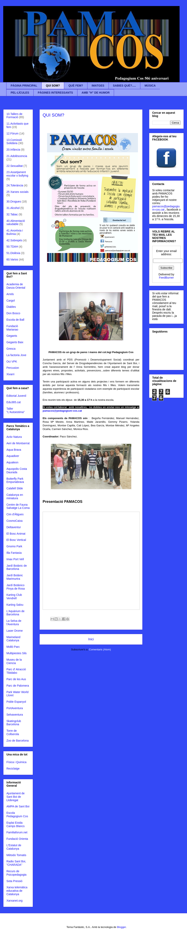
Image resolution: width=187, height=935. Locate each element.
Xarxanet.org (14, 900)
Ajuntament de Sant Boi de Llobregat (15, 797)
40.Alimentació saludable (15, 222)
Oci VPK (11, 361)
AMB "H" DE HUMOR (96, 92)
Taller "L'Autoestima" (15, 410)
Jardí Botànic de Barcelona (16, 567)
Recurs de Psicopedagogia (16, 873)
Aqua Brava (13, 449)
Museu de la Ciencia (14, 661)
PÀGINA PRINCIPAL (24, 85)
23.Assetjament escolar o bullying (17, 173)
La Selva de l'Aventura (13, 622)
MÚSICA (150, 85)
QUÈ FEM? (75, 85)
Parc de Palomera (17, 685)
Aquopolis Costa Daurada (16, 470)
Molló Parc (13, 646)
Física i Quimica (16, 762)
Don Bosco (13, 313)
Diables (11, 306)
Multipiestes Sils (16, 653)
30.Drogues (13, 201)
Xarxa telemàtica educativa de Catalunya (16, 891)
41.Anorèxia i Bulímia (14, 232)
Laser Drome (14, 630)
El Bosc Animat (15, 533)
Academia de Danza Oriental (15, 286)
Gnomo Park (14, 546)
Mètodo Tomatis (16, 855)
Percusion (12, 367)
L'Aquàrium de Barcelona (15, 613)
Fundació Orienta (17, 838)
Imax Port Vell (15, 559)
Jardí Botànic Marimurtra (14, 577)
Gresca (10, 348)
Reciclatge (13, 768)
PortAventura (14, 708)
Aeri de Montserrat (18, 443)
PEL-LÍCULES (20, 92)
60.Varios (12, 259)
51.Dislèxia (13, 253)
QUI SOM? (53, 85)
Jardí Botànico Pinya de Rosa (15, 587)
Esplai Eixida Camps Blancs (15, 824)
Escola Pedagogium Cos (17, 814)
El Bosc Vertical (16, 539)
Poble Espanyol (16, 701)
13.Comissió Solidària (14, 141)
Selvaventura (14, 714)
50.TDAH (12, 246)
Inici (91, 639)
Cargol (10, 300)
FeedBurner (166, 277)
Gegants (11, 335)
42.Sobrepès (14, 240)
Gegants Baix (14, 342)
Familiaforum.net (16, 832)
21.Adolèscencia (16, 156)
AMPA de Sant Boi (17, 806)
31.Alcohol (13, 208)
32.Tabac (12, 214)
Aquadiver (12, 456)
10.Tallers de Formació (14, 115)
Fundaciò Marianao (12, 327)
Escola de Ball (15, 319)
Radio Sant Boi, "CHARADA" (16, 863)
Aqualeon (12, 462)
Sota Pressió (14, 881)
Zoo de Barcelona (17, 740)
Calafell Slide (14, 488)
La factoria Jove (16, 355)
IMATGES (98, 85)
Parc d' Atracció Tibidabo (16, 671)
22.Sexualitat (14, 165)
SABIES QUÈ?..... (124, 85)
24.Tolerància (14, 185)
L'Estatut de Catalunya (13, 847)
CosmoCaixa (14, 520)
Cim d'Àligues (15, 514)
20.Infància (13, 149)
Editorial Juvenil (16, 395)
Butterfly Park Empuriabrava (15, 480)
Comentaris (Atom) (100, 649)
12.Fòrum (12, 133)
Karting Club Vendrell (14, 596)
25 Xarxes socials (17, 191)
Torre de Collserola (12, 732)
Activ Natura (14, 436)
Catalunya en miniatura (14, 496)
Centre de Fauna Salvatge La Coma (18, 506)
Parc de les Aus (16, 679)
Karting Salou (14, 604)
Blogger (121, 927)
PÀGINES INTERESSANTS (55, 92)
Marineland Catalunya (13, 638)
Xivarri (10, 374)
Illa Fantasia (14, 552)
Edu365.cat (13, 402)
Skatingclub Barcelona (13, 722)
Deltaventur (13, 527)
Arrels (10, 294)
